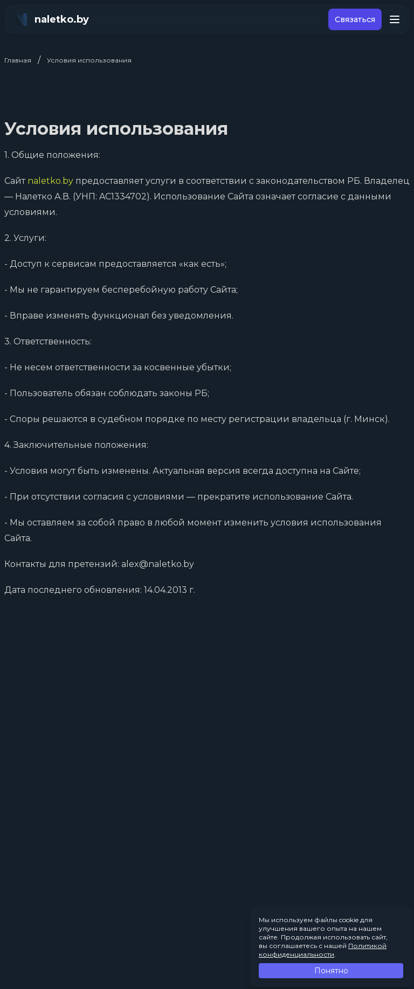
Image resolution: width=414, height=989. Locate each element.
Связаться (355, 19)
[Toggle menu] (394, 19)
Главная (17, 60)
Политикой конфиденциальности (323, 950)
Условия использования (89, 60)
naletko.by (50, 181)
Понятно (331, 971)
